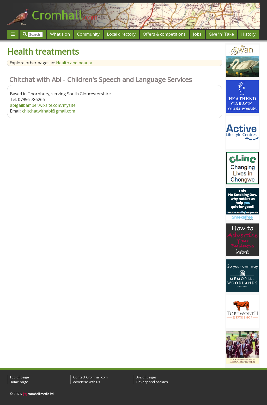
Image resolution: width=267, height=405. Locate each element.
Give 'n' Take (221, 34)
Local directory (121, 34)
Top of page (19, 377)
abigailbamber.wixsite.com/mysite (43, 105)
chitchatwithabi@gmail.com (48, 111)
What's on (60, 34)
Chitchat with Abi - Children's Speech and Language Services (100, 79)
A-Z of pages (146, 377)
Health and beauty (74, 63)
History (248, 34)
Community (88, 34)
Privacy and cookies (152, 381)
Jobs (197, 34)
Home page (19, 381)
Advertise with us (86, 381)
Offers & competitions (164, 34)
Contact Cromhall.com (90, 377)
